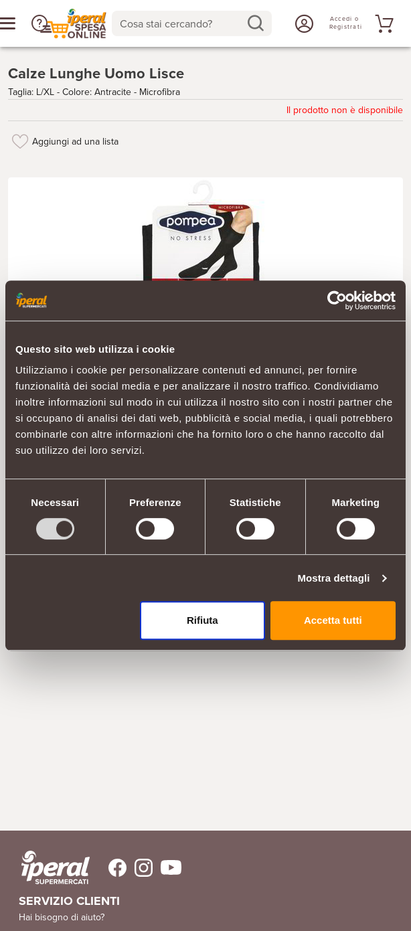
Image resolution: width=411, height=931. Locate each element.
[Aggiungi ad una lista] (20, 141)
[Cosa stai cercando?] (181, 23)
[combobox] (192, 23)
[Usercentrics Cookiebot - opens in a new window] (337, 300)
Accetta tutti (333, 620)
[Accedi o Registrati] (302, 23)
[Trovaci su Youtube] (167, 868)
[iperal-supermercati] (55, 867)
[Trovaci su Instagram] (140, 868)
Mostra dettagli (333, 578)
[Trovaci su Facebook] (109, 868)
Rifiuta (202, 620)
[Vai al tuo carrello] (382, 23)
